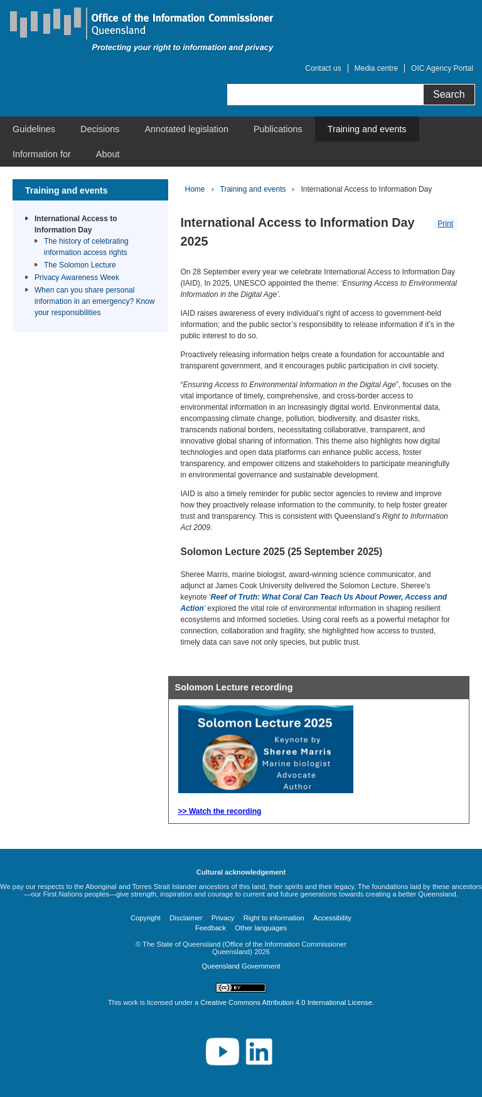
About (108, 154)
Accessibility (332, 918)
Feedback (210, 928)
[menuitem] (34, 129)
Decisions (99, 129)
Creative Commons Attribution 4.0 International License (286, 1002)
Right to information (274, 918)
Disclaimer (185, 918)
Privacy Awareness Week (77, 277)
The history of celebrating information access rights (86, 247)
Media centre (376, 68)
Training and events (367, 129)
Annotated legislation (186, 129)
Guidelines (34, 129)
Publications (278, 129)
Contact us (323, 68)
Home (195, 189)
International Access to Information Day (76, 224)
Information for (42, 154)
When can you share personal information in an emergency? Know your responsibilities (94, 301)
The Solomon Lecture (80, 265)
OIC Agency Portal (442, 68)
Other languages (261, 928)
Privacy (223, 918)
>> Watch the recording (220, 811)
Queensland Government (240, 966)
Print (445, 223)
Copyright (146, 918)
